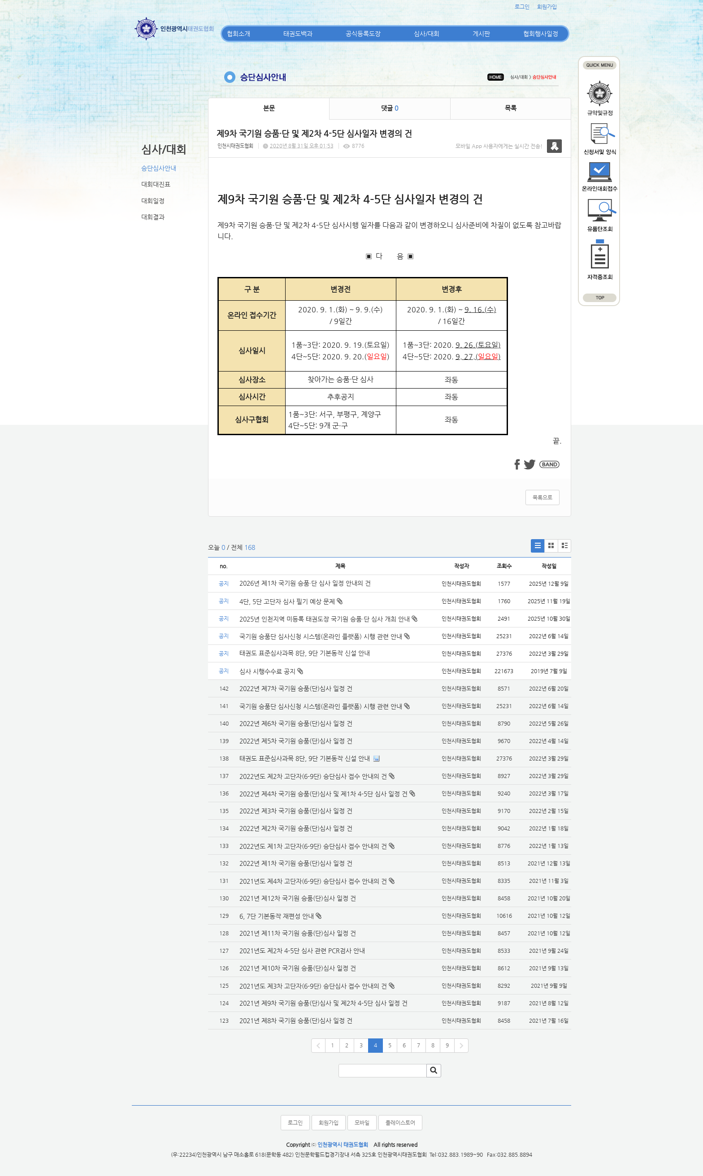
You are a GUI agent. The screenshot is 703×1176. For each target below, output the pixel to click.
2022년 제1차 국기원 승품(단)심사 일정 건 (295, 863)
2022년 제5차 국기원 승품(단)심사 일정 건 (295, 740)
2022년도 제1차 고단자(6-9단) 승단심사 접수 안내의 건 (313, 846)
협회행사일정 (540, 33)
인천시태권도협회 (235, 146)
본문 (269, 108)
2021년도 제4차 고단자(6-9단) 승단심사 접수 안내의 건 (313, 881)
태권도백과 (297, 33)
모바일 (362, 1123)
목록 (510, 108)
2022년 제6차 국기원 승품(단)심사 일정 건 (295, 723)
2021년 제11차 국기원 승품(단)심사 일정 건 (297, 933)
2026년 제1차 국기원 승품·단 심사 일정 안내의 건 (305, 583)
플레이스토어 (400, 1123)
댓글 (389, 108)
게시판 (481, 33)
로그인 (522, 7)
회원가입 (547, 7)
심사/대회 (426, 33)
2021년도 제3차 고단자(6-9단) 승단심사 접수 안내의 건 (313, 986)
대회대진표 (155, 184)
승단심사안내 (158, 168)
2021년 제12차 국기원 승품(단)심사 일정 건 (297, 898)
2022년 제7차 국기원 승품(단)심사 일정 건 (295, 688)
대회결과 (153, 216)
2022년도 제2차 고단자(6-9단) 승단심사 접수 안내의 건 (313, 776)
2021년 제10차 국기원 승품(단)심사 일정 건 (297, 968)
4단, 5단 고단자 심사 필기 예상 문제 (291, 601)
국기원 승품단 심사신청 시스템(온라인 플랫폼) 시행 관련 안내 (324, 636)
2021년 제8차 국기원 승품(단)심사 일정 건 (295, 1020)
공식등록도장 (363, 33)
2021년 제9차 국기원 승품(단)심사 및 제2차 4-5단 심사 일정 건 (323, 1003)
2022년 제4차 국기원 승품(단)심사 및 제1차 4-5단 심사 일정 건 (323, 793)
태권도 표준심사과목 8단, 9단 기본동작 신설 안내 (304, 653)
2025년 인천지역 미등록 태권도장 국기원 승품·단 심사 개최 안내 (328, 619)
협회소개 (238, 33)
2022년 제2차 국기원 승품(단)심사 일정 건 (295, 828)
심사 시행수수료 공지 (271, 671)
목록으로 (542, 497)
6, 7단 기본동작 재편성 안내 (276, 916)
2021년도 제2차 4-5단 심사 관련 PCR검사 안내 (302, 950)
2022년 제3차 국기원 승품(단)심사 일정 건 (295, 810)
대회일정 (153, 200)
